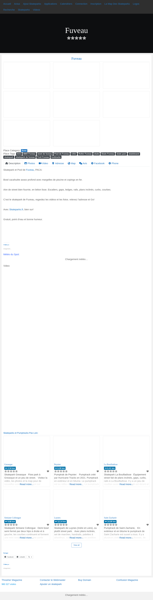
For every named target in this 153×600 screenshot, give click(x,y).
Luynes (57, 518)
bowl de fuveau (45, 154)
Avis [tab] (83, 163)
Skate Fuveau (107, 154)
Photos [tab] (29, 163)
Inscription (95, 3)
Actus (17, 3)
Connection (81, 3)
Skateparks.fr (16, 209)
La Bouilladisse (110, 464)
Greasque (8, 464)
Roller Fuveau (85, 154)
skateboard (134, 154)
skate (96, 154)
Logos (136, 3)
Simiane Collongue (12, 518)
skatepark (8, 157)
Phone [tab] (113, 163)
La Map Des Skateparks (117, 3)
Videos (36, 9)
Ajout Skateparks (32, 3)
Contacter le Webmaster (52, 580)
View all (76, 545)
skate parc (121, 154)
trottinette (56, 157)
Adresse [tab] (58, 163)
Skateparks (24, 9)
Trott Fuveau (43, 157)
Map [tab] (71, 163)
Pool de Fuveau (61, 154)
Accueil (7, 3)
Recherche (9, 9)
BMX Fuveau (29, 154)
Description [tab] (13, 163)
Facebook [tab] (98, 163)
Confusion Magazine (127, 580)
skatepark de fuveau (25, 157)
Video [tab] (43, 163)
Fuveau (30, 169)
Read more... (26, 484)
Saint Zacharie (110, 518)
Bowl (24, 150)
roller (73, 154)
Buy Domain (84, 580)
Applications (50, 3)
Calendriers (66, 3)
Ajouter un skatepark (51, 584)
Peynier (57, 464)
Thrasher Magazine (12, 580)
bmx (19, 154)
